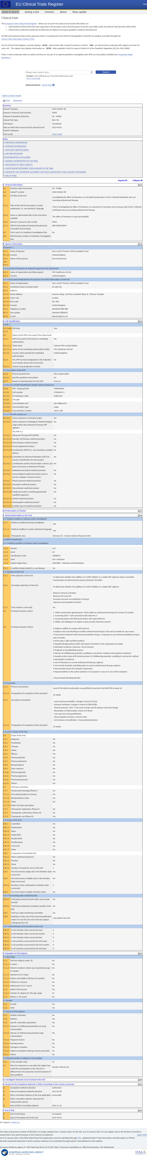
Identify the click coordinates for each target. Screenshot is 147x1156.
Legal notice (142, 1135)
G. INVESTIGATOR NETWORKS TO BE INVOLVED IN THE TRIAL (28, 168)
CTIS (79, 1138)
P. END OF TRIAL (10, 175)
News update (79, 12)
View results (57, 134)
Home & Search (10, 12)
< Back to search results (11, 95)
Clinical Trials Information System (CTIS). (18, 39)
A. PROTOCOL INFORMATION (15, 142)
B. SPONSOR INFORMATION (14, 146)
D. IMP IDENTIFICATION (13, 153)
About (63, 12)
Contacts (49, 12)
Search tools (47, 85)
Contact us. (15, 1122)
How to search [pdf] (33, 78)
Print (6, 100)
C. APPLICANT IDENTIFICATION (16, 150)
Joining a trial (32, 12)
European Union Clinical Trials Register (21, 23)
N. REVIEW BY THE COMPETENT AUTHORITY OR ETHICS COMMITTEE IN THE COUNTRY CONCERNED (44, 172)
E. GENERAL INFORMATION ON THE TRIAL (20, 161)
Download (17, 100)
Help (145, 4)
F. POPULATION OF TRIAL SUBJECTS (17, 164)
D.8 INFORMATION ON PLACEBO (16, 157)
